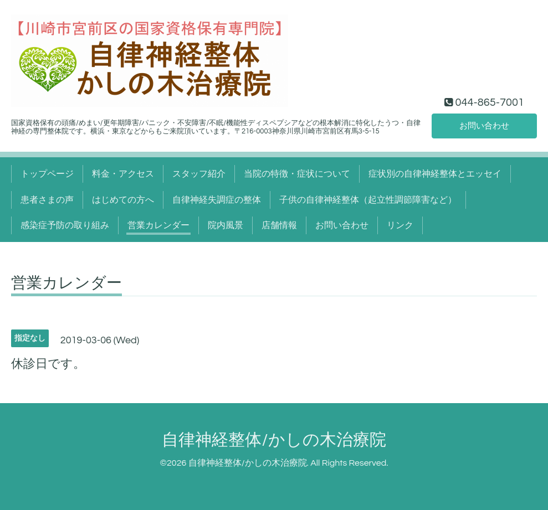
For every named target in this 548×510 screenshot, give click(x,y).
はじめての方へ (123, 199)
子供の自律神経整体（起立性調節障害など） (368, 199)
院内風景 (225, 225)
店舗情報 (279, 225)
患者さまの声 (47, 199)
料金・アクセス (123, 173)
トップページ (47, 173)
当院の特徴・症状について (297, 173)
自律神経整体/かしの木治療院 (274, 440)
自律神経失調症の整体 (216, 199)
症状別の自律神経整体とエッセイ (434, 173)
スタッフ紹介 (199, 173)
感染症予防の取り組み (65, 225)
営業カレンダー (158, 225)
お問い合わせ (484, 125)
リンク (400, 225)
